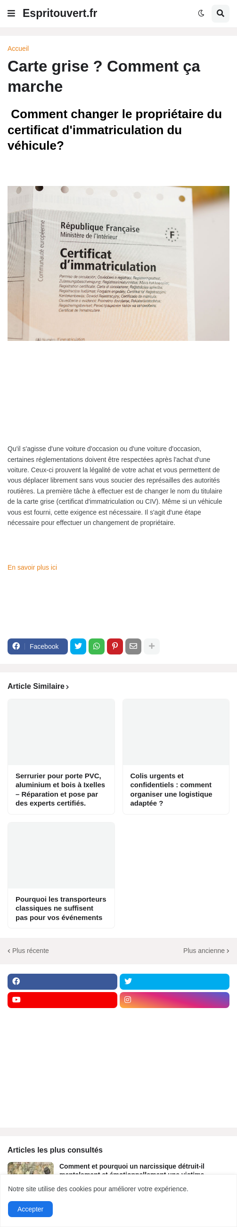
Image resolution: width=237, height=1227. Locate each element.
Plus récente (30, 950)
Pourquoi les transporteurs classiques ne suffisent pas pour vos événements (61, 908)
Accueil (18, 48)
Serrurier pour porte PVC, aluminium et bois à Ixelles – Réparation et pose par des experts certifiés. (60, 789)
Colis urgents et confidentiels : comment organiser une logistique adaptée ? (171, 789)
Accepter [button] (30, 1209)
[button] (11, 14)
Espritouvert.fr (60, 13)
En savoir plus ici (33, 567)
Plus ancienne (204, 950)
